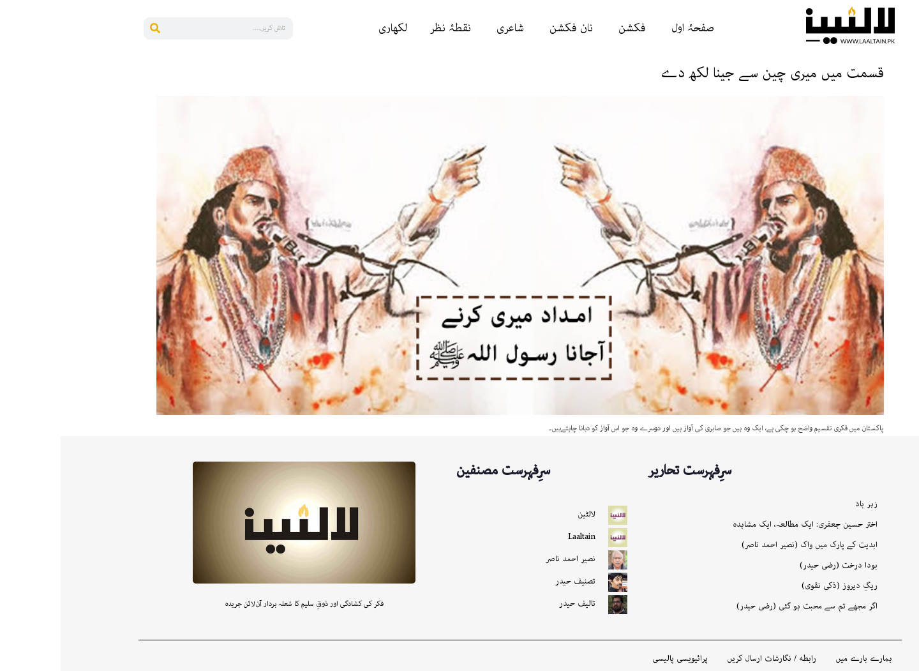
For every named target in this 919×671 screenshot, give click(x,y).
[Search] (94, 28)
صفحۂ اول (632, 28)
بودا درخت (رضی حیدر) (778, 565)
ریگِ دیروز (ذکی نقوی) (779, 586)
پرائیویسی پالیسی (619, 659)
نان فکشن (510, 28)
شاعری (449, 28)
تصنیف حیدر (515, 581)
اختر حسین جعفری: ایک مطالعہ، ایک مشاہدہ (744, 524)
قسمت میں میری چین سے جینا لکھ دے (712, 73)
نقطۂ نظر (389, 28)
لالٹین (526, 514)
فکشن (571, 28)
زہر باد (806, 504)
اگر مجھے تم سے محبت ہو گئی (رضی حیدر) (746, 606)
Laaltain (521, 537)
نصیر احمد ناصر (510, 559)
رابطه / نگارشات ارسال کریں (711, 659)
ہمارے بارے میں (803, 659)
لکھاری (332, 28)
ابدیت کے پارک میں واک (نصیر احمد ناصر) (749, 545)
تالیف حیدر (516, 604)
